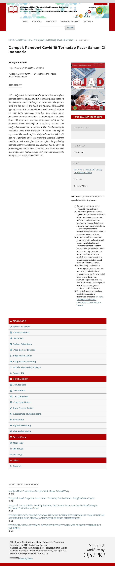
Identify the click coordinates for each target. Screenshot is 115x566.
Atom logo (17, 443)
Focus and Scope (20, 326)
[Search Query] (52, 27)
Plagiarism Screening (23, 361)
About (88, 21)
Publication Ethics (21, 355)
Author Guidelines (21, 344)
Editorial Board (19, 332)
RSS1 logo (17, 454)
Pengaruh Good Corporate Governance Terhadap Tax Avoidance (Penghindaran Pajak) (51, 498)
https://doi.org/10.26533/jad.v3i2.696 (26, 68)
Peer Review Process (22, 350)
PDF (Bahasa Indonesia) (88, 117)
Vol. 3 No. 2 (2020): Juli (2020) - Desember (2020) (51, 40)
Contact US (17, 373)
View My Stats (26, 558)
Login (105, 5)
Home (25, 21)
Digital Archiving (20, 425)
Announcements (70, 21)
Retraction (17, 419)
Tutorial (16, 466)
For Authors (18, 390)
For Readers (18, 384)
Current (37, 21)
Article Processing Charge (25, 367)
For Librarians (19, 396)
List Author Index (20, 431)
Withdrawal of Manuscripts (25, 413)
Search (70, 28)
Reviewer (16, 338)
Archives (51, 21)
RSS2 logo (17, 448)
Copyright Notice (20, 402)
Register (94, 5)
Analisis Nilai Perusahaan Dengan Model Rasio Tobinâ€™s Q (39, 491)
